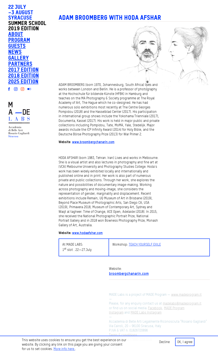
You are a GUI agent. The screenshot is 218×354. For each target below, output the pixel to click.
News (15, 51)
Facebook (155, 308)
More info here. (64, 349)
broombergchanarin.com (129, 273)
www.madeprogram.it (186, 295)
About (15, 34)
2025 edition (23, 81)
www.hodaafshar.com (87, 233)
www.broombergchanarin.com (93, 142)
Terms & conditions (123, 335)
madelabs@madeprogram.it (182, 303)
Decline (164, 342)
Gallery (18, 58)
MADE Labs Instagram (146, 312)
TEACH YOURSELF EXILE (145, 244)
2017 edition (23, 69)
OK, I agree (184, 342)
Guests (17, 46)
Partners (20, 63)
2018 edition (23, 75)
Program (19, 40)
